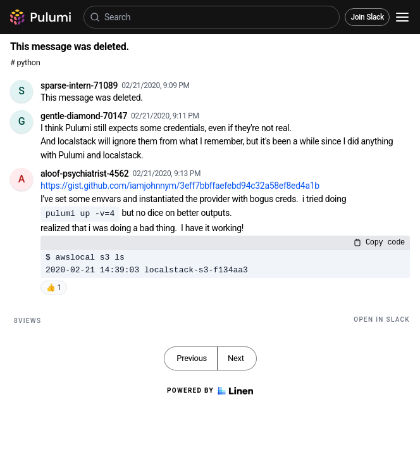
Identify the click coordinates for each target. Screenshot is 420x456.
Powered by (210, 391)
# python (25, 62)
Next (236, 358)
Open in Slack (382, 319)
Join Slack (367, 17)
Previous (191, 358)
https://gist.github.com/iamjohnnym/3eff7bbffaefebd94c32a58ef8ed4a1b (179, 185)
